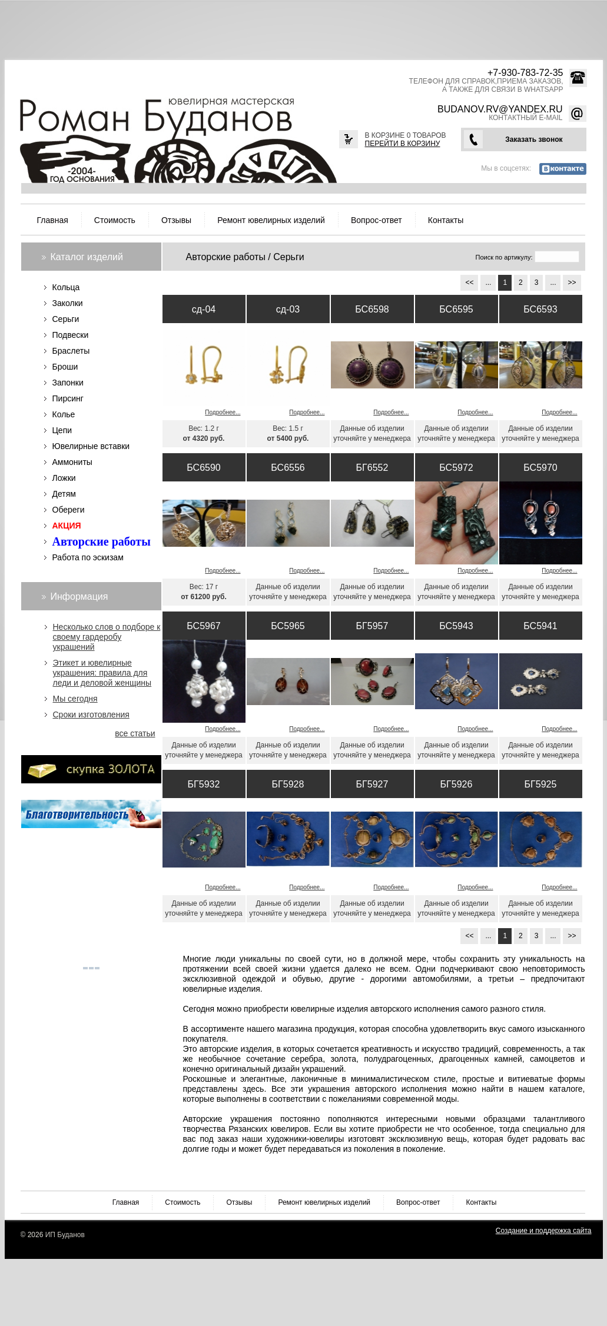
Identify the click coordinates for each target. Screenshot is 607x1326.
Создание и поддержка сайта (544, 1231)
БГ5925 (541, 784)
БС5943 (456, 626)
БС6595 (456, 309)
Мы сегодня (75, 698)
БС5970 (540, 468)
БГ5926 (456, 784)
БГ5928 (288, 784)
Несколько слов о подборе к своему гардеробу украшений (107, 637)
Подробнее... (222, 412)
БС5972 (456, 468)
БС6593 (540, 309)
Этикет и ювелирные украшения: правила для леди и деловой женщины (102, 672)
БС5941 (540, 626)
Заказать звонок (533, 139)
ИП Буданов (65, 1235)
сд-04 (203, 309)
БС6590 (203, 468)
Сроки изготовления (91, 714)
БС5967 (203, 626)
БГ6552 (372, 468)
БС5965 (287, 626)
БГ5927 (372, 784)
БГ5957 (372, 626)
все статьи (135, 733)
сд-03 (288, 309)
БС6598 (372, 309)
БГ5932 (204, 784)
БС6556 (287, 468)
